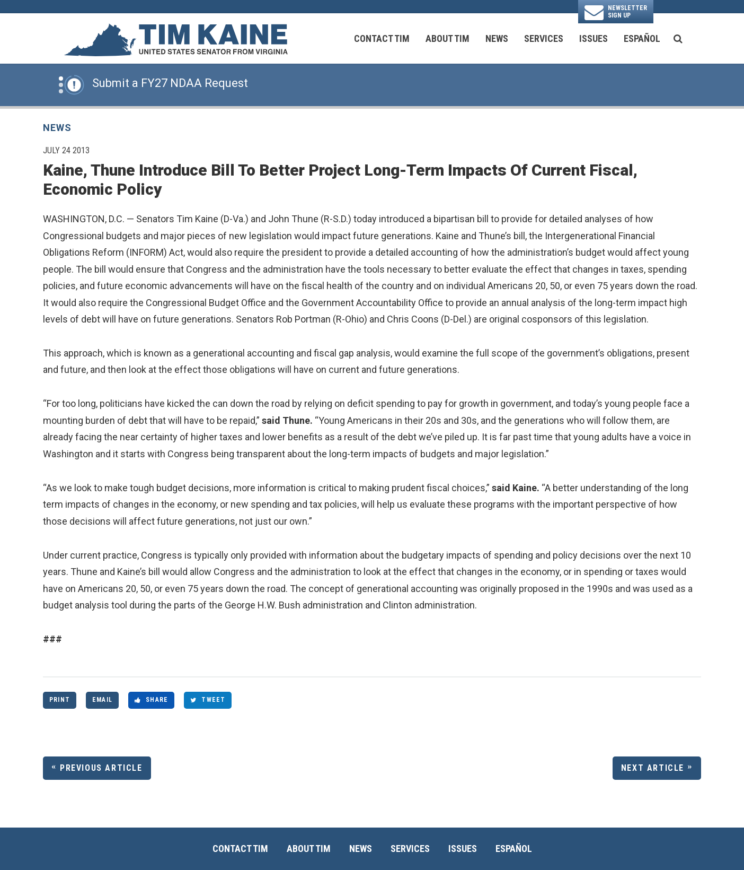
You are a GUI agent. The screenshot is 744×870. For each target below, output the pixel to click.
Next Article (652, 768)
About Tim (448, 38)
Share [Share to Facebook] (151, 699)
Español (642, 38)
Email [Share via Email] (102, 699)
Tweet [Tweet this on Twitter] (207, 699)
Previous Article (101, 768)
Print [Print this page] (59, 699)
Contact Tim (382, 38)
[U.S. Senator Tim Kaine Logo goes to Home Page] (175, 39)
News (496, 38)
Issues (593, 38)
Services (543, 38)
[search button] (678, 39)
